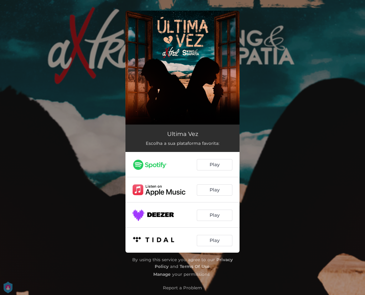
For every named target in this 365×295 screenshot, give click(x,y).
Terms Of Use (195, 266)
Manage (162, 274)
